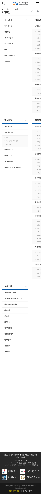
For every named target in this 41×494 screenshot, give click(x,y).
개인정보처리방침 (14, 491)
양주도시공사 (20, 3)
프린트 (37, 11)
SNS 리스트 (32, 11)
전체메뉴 (37, 3)
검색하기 (3, 3)
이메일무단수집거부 (26, 491)
